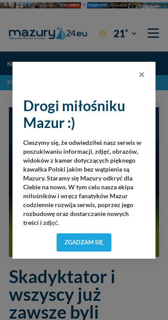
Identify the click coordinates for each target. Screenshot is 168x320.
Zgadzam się (84, 242)
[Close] (141, 74)
